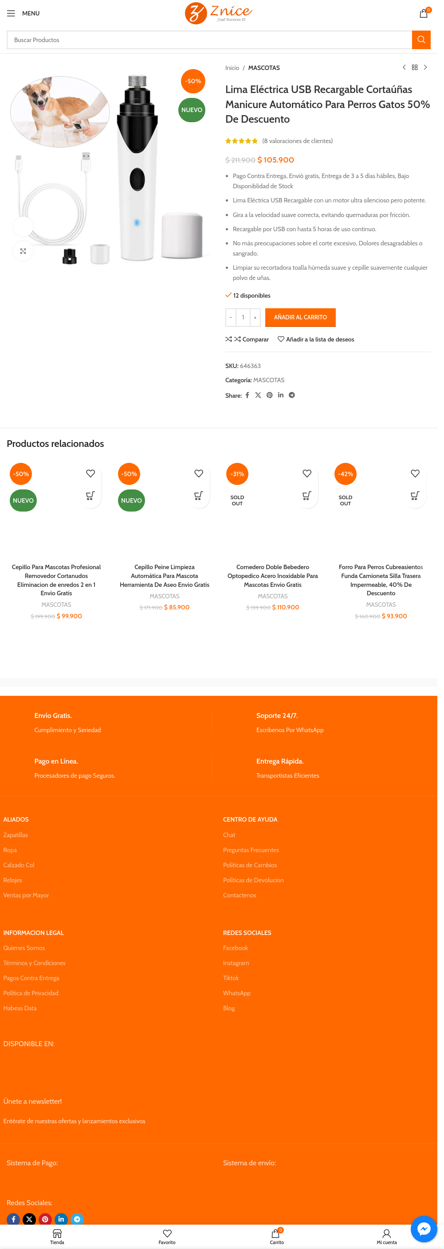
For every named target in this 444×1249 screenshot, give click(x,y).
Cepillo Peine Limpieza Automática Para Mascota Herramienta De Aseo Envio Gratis (164, 575)
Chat (229, 835)
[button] (90, 497)
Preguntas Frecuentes (251, 850)
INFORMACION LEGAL (34, 933)
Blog (229, 1008)
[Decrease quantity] (230, 317)
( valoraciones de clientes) (297, 141)
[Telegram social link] (292, 395)
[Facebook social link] (247, 395)
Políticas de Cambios (250, 865)
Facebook (235, 948)
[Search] (219, 40)
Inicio (232, 68)
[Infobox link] (108, 723)
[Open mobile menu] (23, 13)
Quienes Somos (24, 948)
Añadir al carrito (300, 317)
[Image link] (74, 1183)
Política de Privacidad (31, 993)
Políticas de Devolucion (253, 880)
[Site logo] (218, 12)
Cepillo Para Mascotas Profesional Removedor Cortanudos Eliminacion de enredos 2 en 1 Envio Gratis (56, 580)
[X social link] (258, 395)
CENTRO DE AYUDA (250, 819)
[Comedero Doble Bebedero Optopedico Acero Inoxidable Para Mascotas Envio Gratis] (272, 509)
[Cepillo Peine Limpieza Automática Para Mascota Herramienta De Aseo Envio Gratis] (164, 509)
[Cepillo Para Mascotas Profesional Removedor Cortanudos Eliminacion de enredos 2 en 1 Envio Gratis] (56, 509)
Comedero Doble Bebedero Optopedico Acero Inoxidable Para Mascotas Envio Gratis (273, 575)
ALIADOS (16, 819)
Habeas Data (20, 1008)
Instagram (236, 963)
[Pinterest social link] (269, 395)
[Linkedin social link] (280, 395)
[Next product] (425, 67)
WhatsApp (237, 993)
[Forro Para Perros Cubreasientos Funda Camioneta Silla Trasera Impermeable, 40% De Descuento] (381, 509)
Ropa (10, 850)
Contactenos (239, 895)
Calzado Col (19, 865)
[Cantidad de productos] (243, 317)
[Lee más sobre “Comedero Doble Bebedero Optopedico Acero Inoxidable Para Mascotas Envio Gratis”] (307, 497)
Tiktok (231, 978)
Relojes (13, 880)
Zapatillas (16, 835)
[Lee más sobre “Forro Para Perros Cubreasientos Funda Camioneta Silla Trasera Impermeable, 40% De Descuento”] (415, 497)
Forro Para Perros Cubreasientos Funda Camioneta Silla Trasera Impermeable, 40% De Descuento (381, 580)
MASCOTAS (264, 68)
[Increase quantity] (255, 317)
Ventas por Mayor (26, 895)
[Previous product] (404, 67)
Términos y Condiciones (35, 963)
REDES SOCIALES (247, 933)
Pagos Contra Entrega (31, 978)
